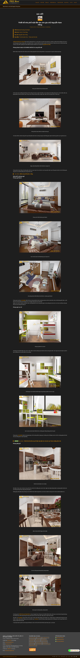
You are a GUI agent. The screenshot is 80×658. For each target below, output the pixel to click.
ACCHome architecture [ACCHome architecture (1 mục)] (33, 637)
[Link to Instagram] (61, 656)
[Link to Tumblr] (70, 656)
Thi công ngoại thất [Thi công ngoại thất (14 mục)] (32, 639)
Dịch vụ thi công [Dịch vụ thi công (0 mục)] (39, 637)
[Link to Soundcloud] (68, 656)
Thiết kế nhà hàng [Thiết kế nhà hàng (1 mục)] (37, 640)
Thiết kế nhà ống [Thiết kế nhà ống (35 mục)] (45, 642)
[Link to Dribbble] (56, 656)
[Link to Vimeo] (73, 656)
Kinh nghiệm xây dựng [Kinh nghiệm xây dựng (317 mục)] (45, 637)
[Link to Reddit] (66, 656)
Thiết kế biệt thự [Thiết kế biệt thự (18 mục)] (43, 639)
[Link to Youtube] (76, 656)
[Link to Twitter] (71, 656)
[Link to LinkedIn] (63, 656)
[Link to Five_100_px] (53, 656)
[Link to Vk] (75, 656)
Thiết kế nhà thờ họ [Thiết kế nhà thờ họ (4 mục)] (39, 642)
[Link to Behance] (55, 656)
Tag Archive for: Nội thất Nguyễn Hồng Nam (11, 6)
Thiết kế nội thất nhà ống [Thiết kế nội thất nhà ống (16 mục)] (33, 645)
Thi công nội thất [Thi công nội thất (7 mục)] (38, 639)
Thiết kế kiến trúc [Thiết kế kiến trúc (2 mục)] (32, 640)
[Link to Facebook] (58, 656)
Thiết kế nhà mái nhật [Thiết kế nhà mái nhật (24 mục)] (44, 640)
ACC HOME (15, 656)
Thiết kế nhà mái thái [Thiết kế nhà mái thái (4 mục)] (32, 642)
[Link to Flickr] (60, 656)
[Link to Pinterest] (65, 656)
